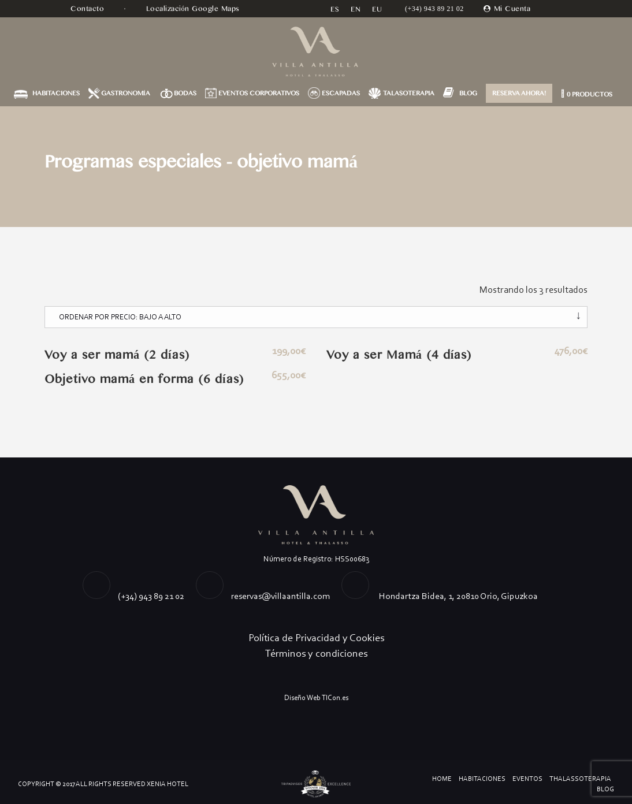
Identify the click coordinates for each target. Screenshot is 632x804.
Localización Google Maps (194, 9)
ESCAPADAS (341, 93)
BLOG (468, 93)
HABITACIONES (56, 93)
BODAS (185, 93)
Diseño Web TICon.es (316, 697)
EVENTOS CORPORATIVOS (258, 93)
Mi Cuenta (512, 9)
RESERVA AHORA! (519, 93)
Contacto (88, 9)
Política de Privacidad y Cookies (316, 637)
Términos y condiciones (316, 653)
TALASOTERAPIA (408, 93)
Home (442, 779)
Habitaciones (482, 779)
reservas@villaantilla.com (280, 595)
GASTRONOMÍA (125, 93)
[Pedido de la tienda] (316, 317)
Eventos (527, 779)
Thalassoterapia (580, 779)
